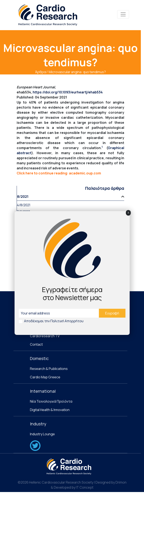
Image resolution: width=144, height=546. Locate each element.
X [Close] (128, 212)
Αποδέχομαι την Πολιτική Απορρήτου (53, 321)
